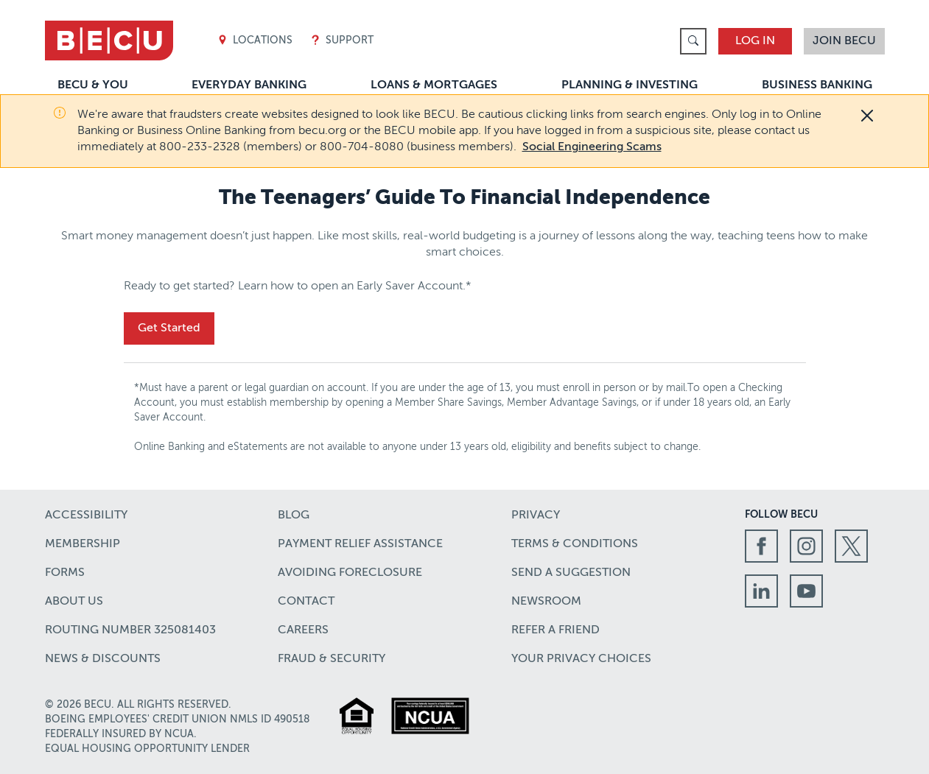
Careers (303, 630)
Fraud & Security (331, 659)
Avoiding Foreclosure (350, 573)
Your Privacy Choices (581, 659)
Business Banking (817, 85)
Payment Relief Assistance (360, 544)
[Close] (867, 115)
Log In (755, 41)
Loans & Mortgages (434, 85)
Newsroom (546, 602)
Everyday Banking (249, 85)
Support (342, 41)
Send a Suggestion (571, 573)
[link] (693, 41)
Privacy (535, 515)
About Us (74, 602)
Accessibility (86, 515)
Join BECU (844, 41)
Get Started (169, 328)
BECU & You (92, 85)
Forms (65, 573)
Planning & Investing (629, 85)
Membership (82, 544)
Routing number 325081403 (130, 630)
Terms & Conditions (574, 544)
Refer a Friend (555, 630)
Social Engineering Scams (592, 147)
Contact (306, 602)
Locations (254, 41)
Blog (293, 515)
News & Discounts (103, 659)
